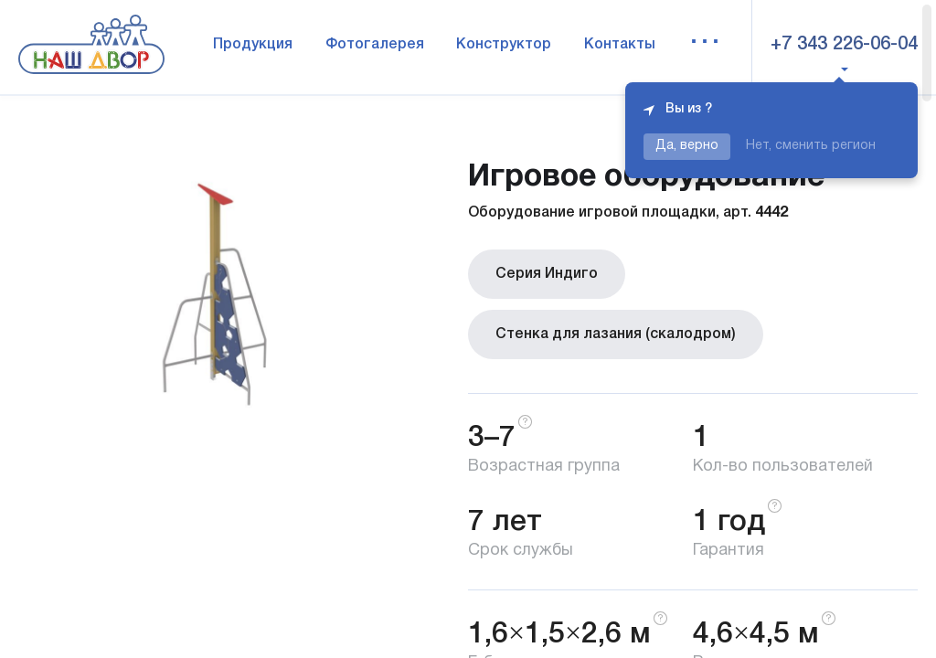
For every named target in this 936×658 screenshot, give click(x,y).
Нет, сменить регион (811, 146)
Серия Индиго (546, 274)
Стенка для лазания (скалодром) (615, 334)
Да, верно (686, 146)
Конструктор (503, 44)
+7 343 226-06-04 (844, 45)
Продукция (252, 44)
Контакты (619, 44)
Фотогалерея (374, 44)
